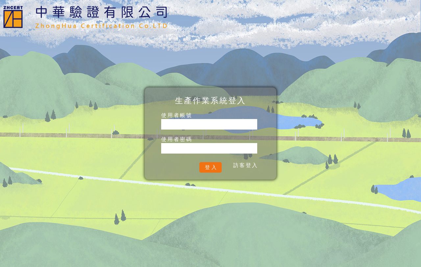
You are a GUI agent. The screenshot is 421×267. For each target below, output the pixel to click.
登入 (211, 167)
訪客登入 (245, 165)
